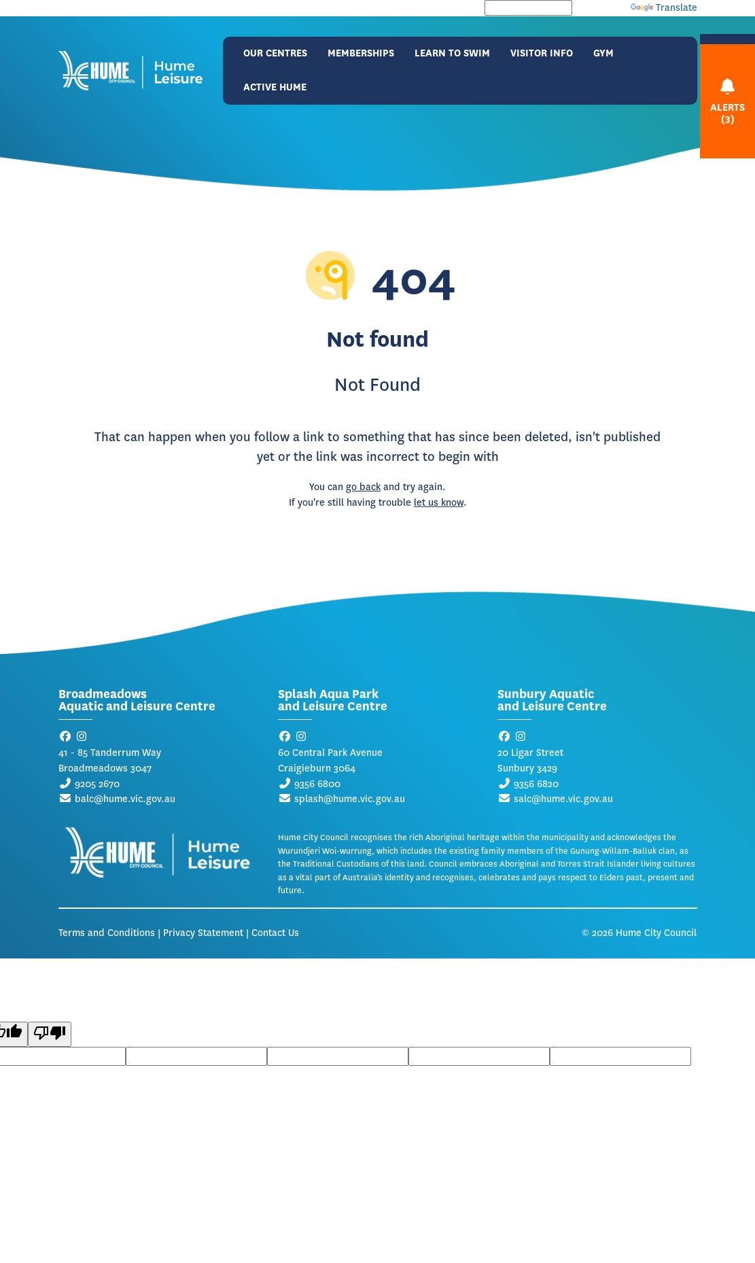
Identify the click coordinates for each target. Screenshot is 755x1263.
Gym (603, 53)
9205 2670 (97, 784)
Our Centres (275, 53)
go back (363, 487)
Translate (664, 7)
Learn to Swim (452, 53)
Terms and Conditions (106, 933)
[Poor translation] (49, 1034)
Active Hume (274, 87)
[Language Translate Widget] (528, 8)
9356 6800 (317, 784)
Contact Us (275, 933)
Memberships (361, 53)
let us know (438, 502)
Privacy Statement (203, 933)
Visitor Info (541, 53)
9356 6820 (536, 784)
